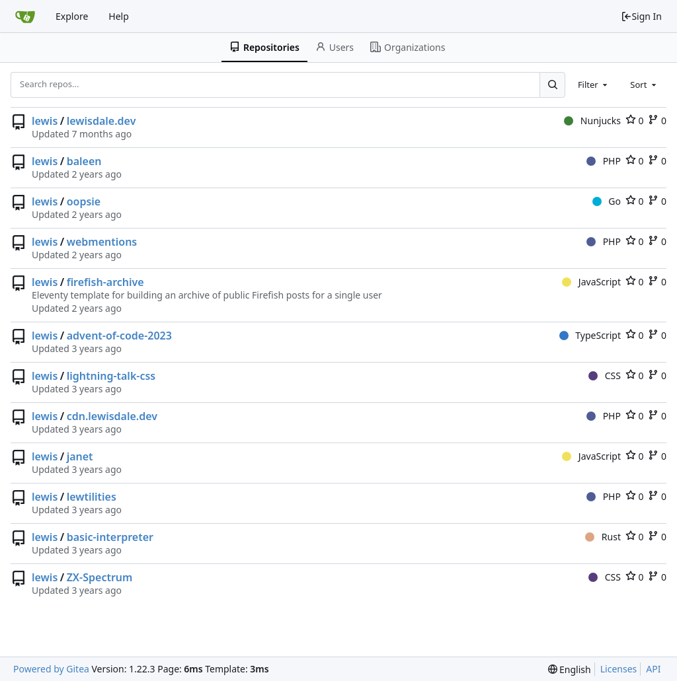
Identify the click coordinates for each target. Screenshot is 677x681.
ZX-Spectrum (100, 577)
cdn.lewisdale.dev (112, 416)
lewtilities (91, 496)
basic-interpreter (110, 537)
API (653, 669)
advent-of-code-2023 (119, 335)
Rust (603, 536)
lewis (45, 120)
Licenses (618, 669)
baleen (84, 161)
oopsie (84, 201)
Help (118, 16)
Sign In (641, 16)
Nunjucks (592, 120)
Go (606, 201)
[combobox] (593, 84)
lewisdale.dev (101, 120)
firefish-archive (105, 282)
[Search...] (552, 84)
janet (80, 456)
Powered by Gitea (51, 669)
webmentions (102, 241)
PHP (603, 161)
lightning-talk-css (111, 375)
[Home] (25, 16)
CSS (604, 375)
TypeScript (590, 335)
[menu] (569, 669)
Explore (72, 16)
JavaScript (591, 281)
